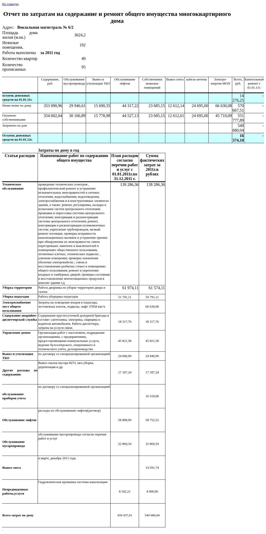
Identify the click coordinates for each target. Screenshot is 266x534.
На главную (10, 4)
